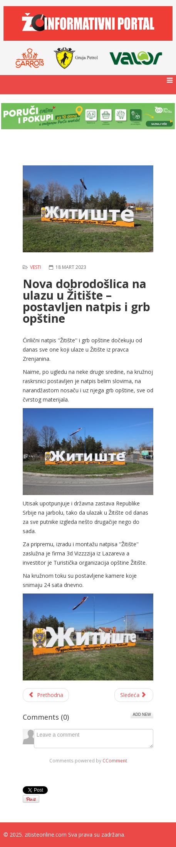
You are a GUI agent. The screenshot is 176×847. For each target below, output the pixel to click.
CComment (114, 760)
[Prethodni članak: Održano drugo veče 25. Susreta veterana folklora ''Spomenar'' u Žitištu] (46, 695)
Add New (142, 714)
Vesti (35, 267)
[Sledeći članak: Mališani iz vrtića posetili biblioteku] (134, 695)
